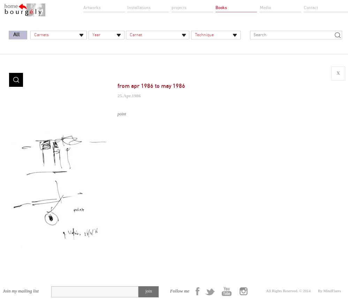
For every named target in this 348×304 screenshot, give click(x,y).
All (16, 34)
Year (96, 35)
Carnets (41, 35)
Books (221, 8)
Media (265, 8)
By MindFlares (329, 291)
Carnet (136, 35)
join (148, 291)
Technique (204, 35)
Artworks (92, 8)
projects (179, 8)
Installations (139, 8)
